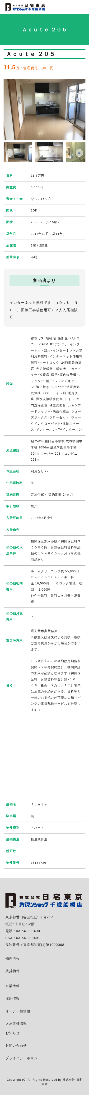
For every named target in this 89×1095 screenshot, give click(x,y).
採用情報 (12, 998)
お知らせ (12, 1033)
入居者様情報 (16, 1023)
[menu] (81, 7)
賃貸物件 (12, 971)
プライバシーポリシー (23, 1058)
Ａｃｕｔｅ (39, 804)
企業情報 (12, 986)
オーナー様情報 (17, 1011)
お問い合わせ (16, 1045)
